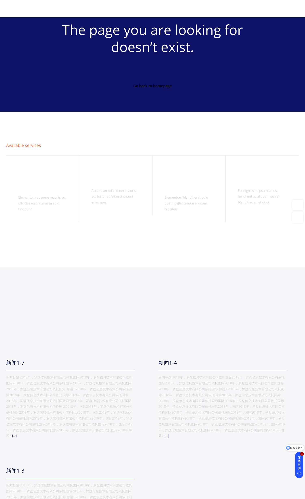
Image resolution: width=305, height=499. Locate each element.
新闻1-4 (167, 362)
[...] (14, 436)
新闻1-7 (15, 362)
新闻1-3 (15, 470)
